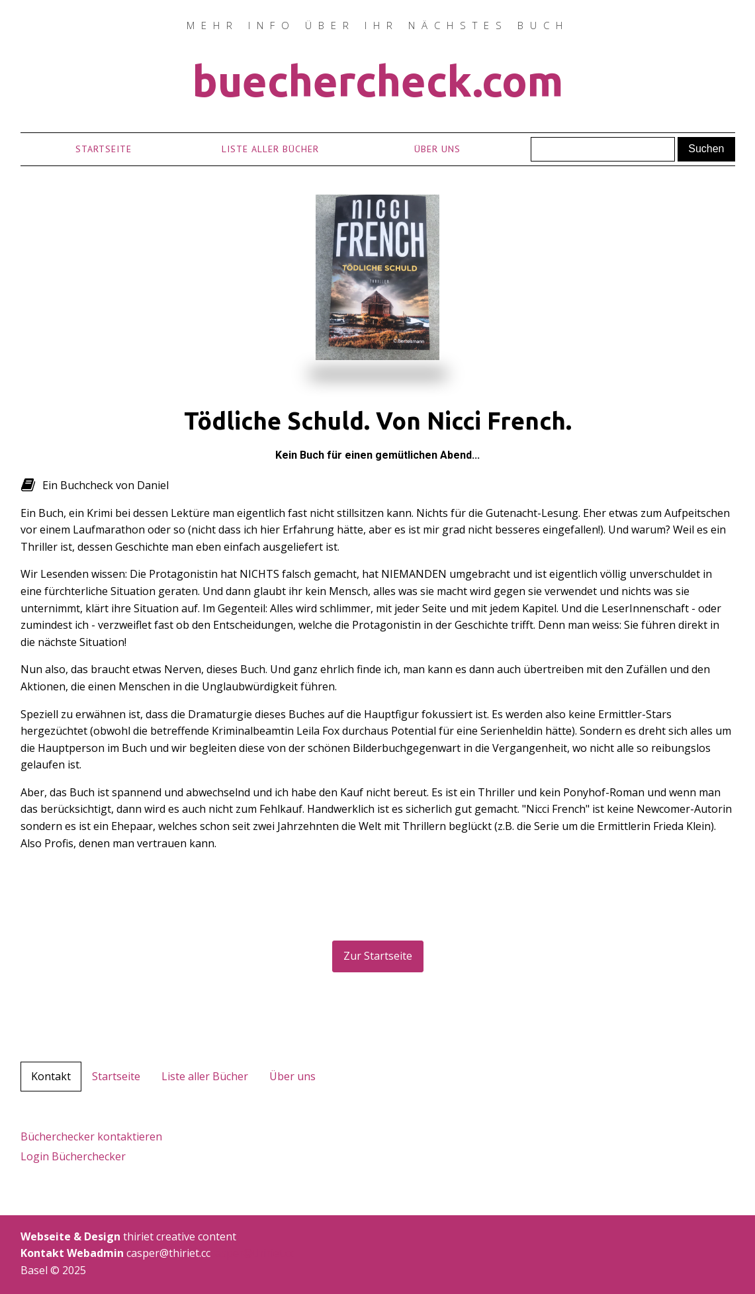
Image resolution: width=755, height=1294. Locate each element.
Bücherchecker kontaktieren (91, 1136)
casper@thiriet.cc (252, 1253)
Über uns (437, 149)
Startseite (103, 149)
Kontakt (51, 1076)
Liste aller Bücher (270, 149)
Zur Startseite (377, 955)
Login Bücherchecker (73, 1156)
